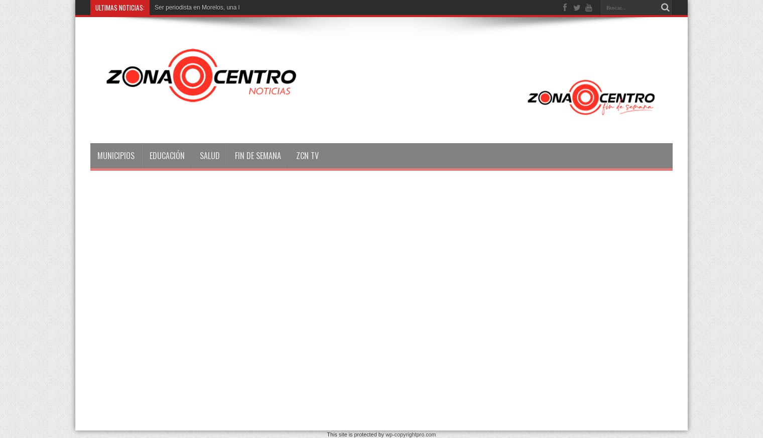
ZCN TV (307, 156)
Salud (210, 156)
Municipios (116, 156)
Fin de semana (258, 156)
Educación (167, 156)
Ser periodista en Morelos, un (194, 7)
